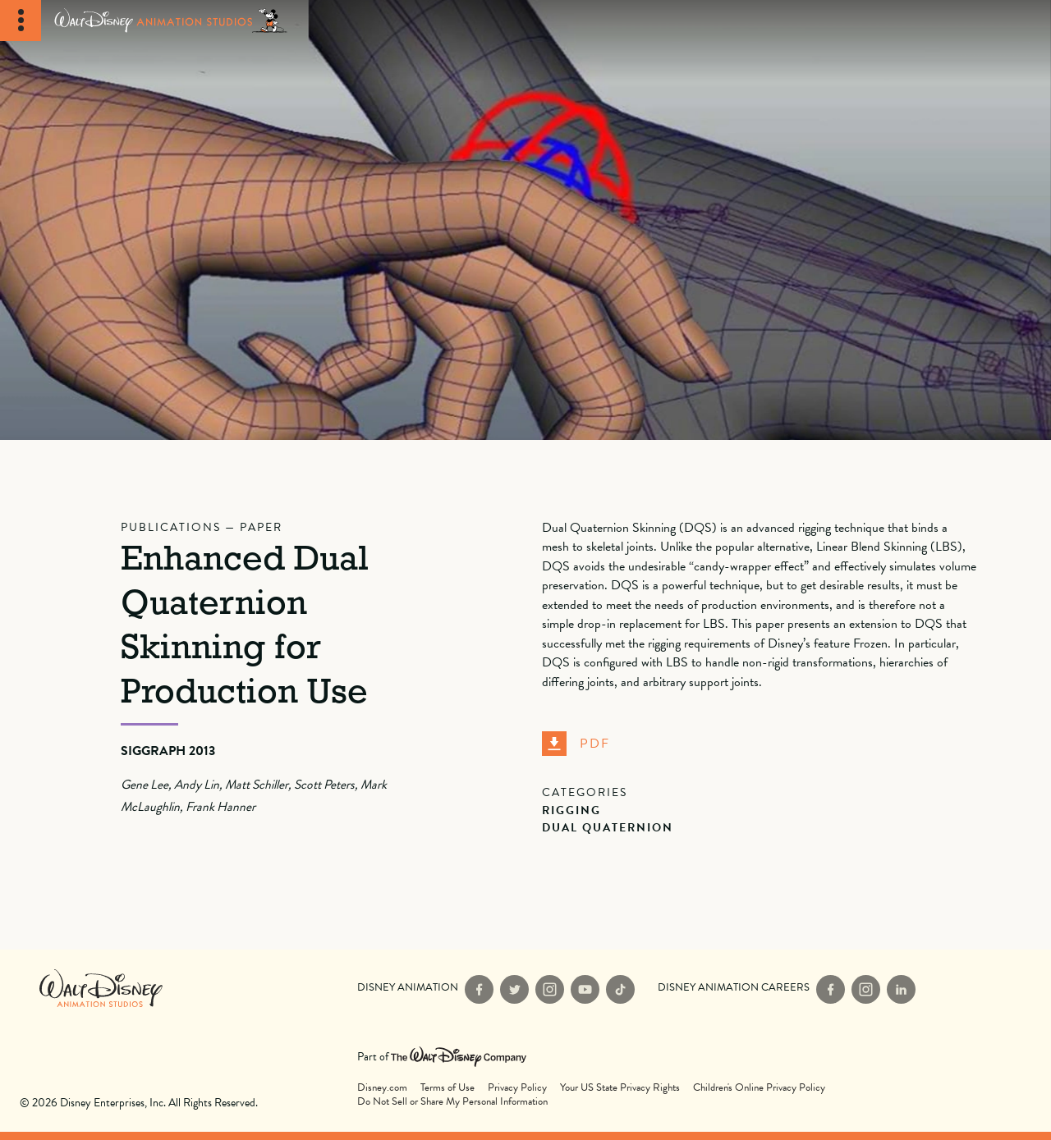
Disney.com (382, 1088)
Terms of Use (447, 1088)
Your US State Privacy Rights (620, 1088)
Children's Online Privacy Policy (759, 1088)
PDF (576, 743)
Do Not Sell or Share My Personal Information (452, 1102)
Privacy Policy (517, 1088)
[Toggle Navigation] (20, 20)
